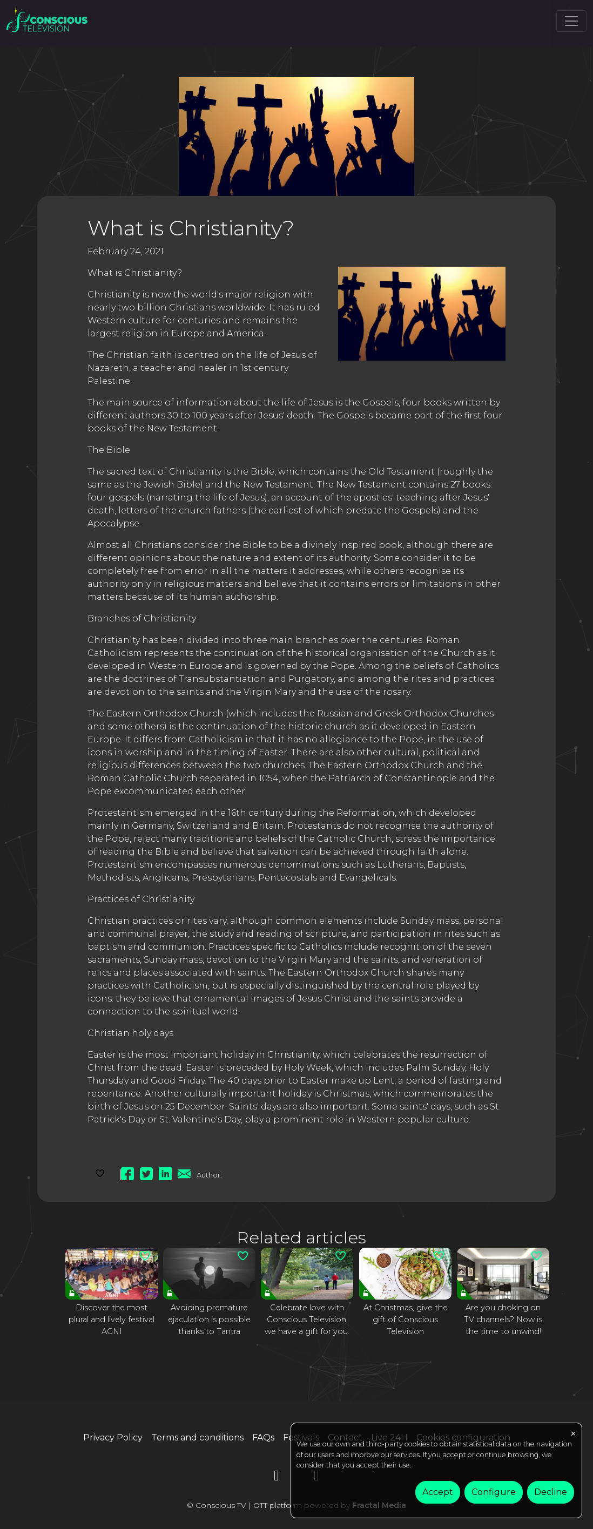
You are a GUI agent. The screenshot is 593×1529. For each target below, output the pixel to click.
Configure (493, 1492)
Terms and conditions (197, 1437)
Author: (209, 1175)
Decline (550, 1492)
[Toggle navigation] (571, 21)
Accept (437, 1492)
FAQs (263, 1437)
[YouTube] (276, 1477)
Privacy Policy (113, 1437)
